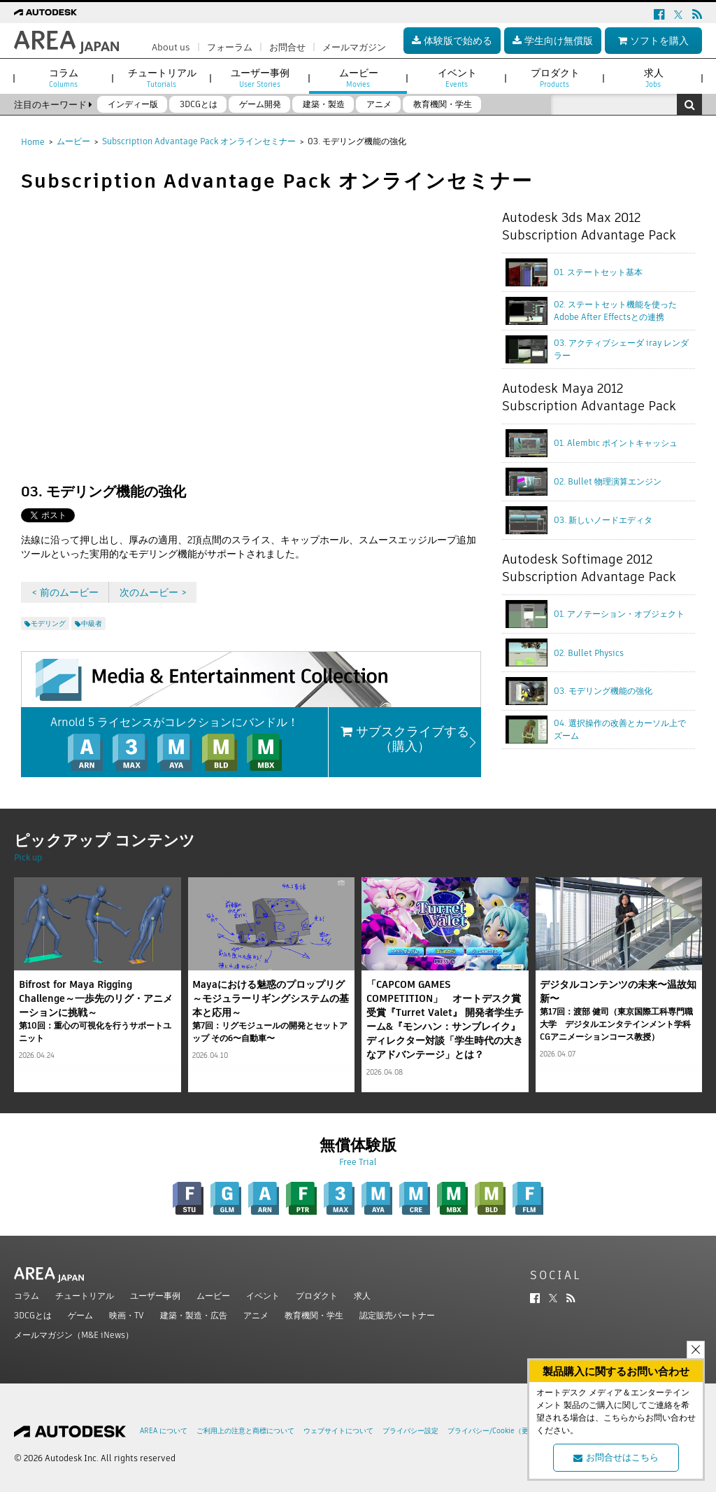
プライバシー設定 (410, 1430)
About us (171, 47)
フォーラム (229, 47)
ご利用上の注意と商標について (245, 1430)
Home (33, 142)
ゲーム (80, 1315)
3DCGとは (33, 1315)
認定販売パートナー (397, 1315)
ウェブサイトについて (338, 1430)
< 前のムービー (65, 592)
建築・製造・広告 (193, 1315)
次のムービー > (153, 592)
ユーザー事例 (155, 1296)
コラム (26, 1296)
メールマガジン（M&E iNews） (74, 1335)
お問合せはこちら (616, 1457)
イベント (263, 1296)
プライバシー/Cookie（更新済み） (502, 1430)
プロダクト (317, 1296)
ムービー (73, 141)
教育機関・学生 (314, 1315)
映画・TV (126, 1315)
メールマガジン (354, 47)
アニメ (255, 1315)
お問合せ (287, 47)
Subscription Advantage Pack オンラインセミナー (199, 141)
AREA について (163, 1430)
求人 (362, 1296)
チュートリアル (84, 1296)
